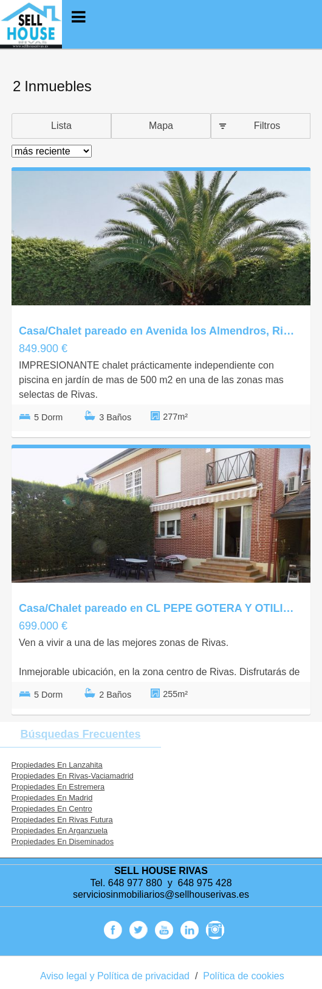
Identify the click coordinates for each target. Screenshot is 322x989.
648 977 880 (135, 883)
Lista (61, 125)
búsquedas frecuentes (80, 734)
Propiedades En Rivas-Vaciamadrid (73, 775)
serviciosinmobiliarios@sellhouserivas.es (161, 894)
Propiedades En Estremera (58, 786)
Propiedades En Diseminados (63, 841)
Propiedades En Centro (52, 808)
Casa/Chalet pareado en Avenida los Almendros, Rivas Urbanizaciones (158, 331)
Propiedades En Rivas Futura (62, 819)
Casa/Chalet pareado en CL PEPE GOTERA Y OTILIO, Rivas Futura (158, 608)
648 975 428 (205, 883)
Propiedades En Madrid (52, 797)
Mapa (161, 125)
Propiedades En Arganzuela (60, 830)
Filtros (267, 125)
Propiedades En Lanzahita (57, 764)
